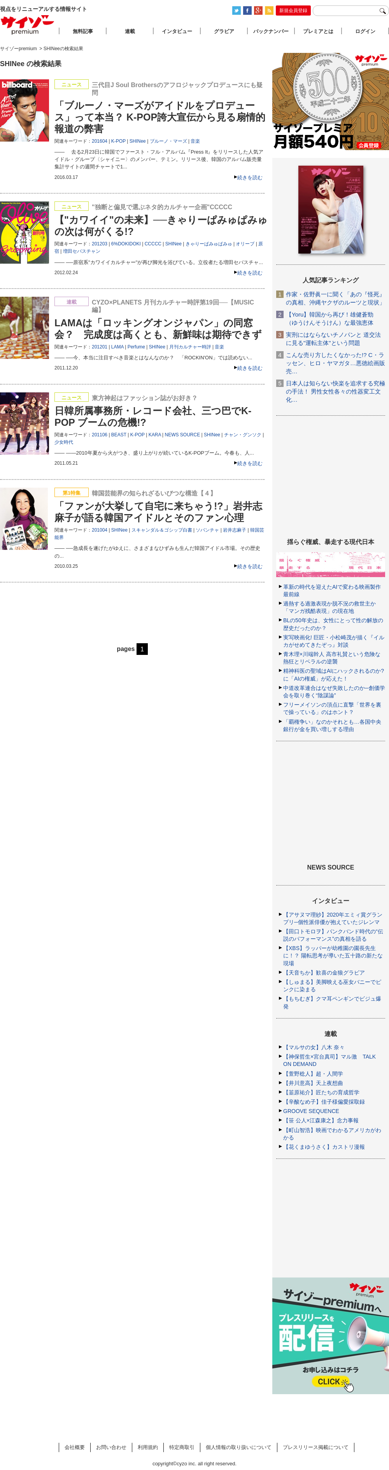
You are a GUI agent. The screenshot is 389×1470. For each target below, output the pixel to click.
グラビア (224, 31)
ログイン (365, 31)
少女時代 (63, 442)
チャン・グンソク (242, 435)
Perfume (136, 347)
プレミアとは (318, 31)
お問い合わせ (111, 1447)
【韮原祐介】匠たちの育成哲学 (321, 1092)
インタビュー (177, 31)
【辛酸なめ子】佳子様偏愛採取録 (324, 1102)
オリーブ (245, 244)
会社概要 (75, 1447)
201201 (99, 347)
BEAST (118, 435)
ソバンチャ (207, 530)
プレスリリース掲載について (316, 1447)
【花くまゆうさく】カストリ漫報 (324, 1147)
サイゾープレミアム (27, 25)
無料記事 (83, 31)
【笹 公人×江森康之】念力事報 (321, 1120)
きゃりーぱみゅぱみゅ (209, 244)
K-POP (118, 141)
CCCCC (153, 244)
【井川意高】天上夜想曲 (313, 1083)
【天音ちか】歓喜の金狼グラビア (324, 973)
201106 (99, 435)
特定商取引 (181, 1447)
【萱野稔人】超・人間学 (313, 1074)
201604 (99, 141)
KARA (155, 435)
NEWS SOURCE (182, 435)
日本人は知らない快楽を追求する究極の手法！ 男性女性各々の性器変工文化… (335, 391)
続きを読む (250, 177)
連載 (130, 31)
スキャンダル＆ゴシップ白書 (161, 530)
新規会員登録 (293, 10)
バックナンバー (271, 31)
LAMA (117, 347)
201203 (99, 244)
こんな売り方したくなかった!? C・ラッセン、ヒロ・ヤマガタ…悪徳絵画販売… (335, 363)
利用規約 (148, 1447)
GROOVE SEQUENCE (311, 1111)
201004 (99, 530)
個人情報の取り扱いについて (239, 1447)
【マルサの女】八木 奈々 (314, 1047)
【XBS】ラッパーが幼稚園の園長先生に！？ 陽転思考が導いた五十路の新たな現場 (333, 955)
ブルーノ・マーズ (168, 141)
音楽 (195, 141)
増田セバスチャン (81, 251)
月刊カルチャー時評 (190, 347)
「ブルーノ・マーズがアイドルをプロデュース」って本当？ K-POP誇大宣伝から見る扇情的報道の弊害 (159, 117)
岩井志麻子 (234, 530)
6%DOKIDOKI (126, 244)
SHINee (138, 141)
